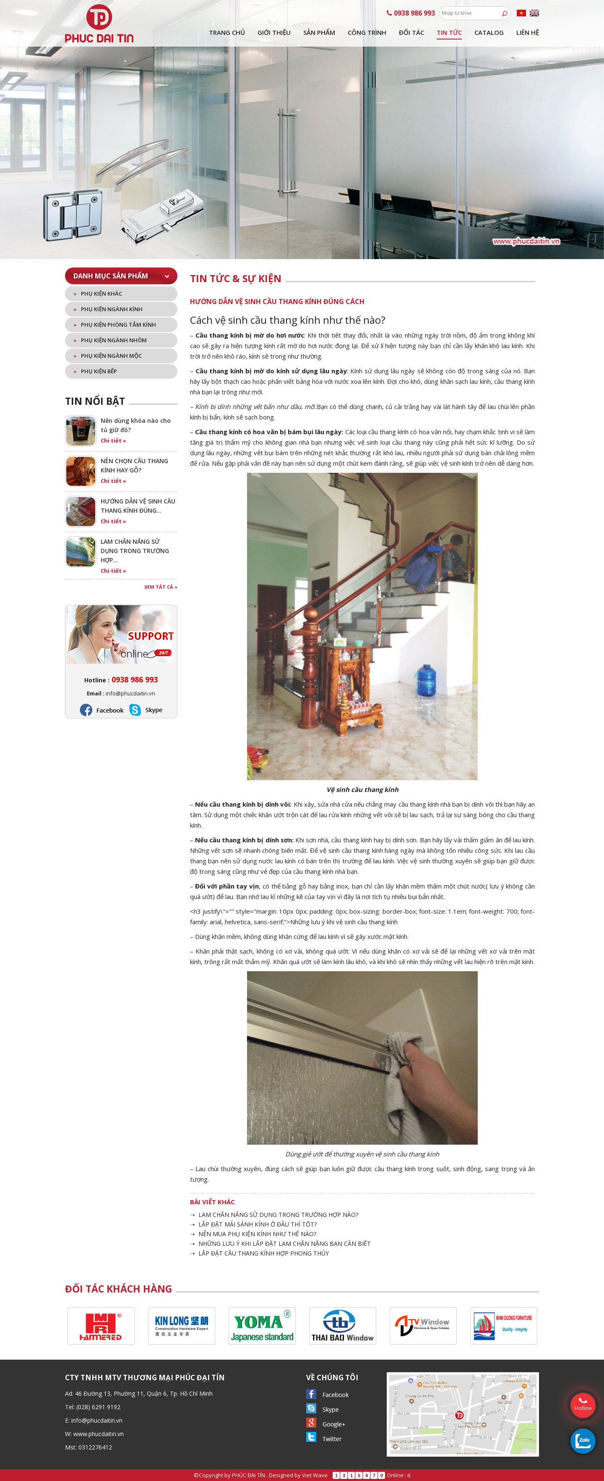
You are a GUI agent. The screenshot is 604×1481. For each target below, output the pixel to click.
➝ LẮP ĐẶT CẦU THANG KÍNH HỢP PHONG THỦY (259, 1253)
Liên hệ (527, 32)
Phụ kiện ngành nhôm (110, 340)
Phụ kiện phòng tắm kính (114, 324)
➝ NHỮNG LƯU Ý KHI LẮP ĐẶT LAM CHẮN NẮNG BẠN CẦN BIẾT (280, 1244)
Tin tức (449, 32)
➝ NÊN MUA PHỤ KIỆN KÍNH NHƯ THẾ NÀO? (253, 1234)
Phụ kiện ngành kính (108, 309)
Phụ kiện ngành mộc (107, 355)
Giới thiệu (274, 32)
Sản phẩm (319, 32)
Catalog (489, 32)
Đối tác (411, 32)
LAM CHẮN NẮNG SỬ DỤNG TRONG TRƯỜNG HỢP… (135, 550)
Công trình (367, 32)
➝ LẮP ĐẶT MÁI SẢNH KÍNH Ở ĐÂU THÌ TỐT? (253, 1224)
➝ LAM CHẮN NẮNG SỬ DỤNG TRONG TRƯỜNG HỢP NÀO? (274, 1215)
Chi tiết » (113, 440)
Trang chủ (227, 32)
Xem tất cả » (160, 587)
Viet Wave (315, 1475)
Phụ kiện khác (97, 293)
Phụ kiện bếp (95, 371)
